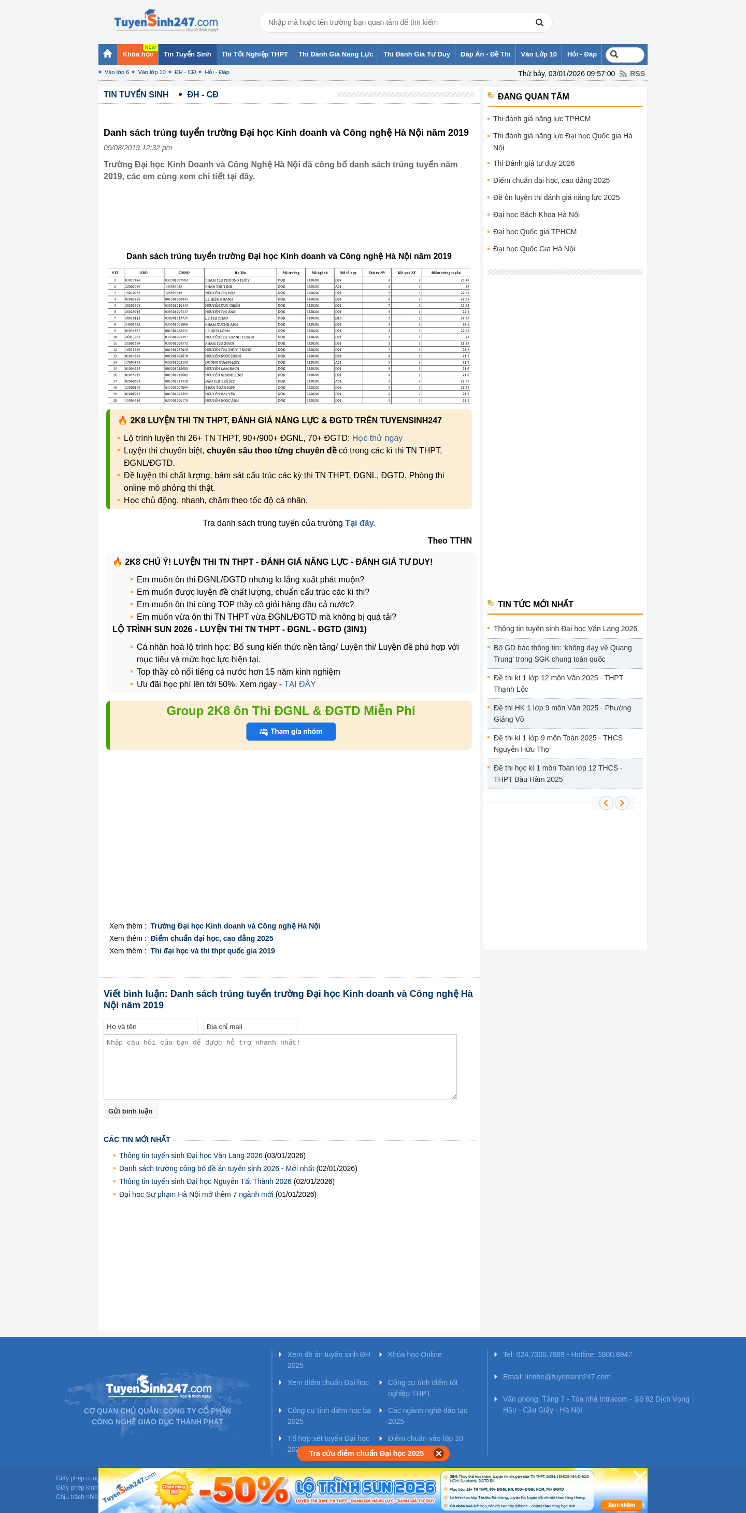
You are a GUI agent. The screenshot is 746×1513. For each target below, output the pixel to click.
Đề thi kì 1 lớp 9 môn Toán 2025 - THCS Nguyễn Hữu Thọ (558, 743)
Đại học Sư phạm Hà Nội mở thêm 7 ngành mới (196, 1194)
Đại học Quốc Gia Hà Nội (534, 249)
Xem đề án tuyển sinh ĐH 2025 (329, 1359)
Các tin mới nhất (137, 1139)
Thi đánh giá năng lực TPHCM (542, 119)
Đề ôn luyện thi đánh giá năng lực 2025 (556, 197)
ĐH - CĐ (185, 72)
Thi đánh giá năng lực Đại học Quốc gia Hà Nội (563, 142)
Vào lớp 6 (117, 72)
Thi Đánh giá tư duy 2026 (534, 163)
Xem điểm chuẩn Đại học (328, 1382)
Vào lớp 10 (151, 72)
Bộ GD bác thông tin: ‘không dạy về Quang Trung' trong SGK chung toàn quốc (563, 653)
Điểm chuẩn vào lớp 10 (425, 1438)
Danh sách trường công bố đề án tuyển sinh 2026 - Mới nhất (216, 1168)
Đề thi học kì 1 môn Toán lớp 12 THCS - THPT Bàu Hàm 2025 (558, 773)
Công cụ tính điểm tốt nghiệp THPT (423, 1387)
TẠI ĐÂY (300, 684)
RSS (637, 73)
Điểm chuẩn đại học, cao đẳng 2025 (551, 180)
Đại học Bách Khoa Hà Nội (536, 214)
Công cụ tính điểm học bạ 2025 (329, 1415)
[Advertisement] (292, 224)
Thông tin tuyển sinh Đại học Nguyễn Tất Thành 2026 (205, 1181)
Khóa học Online (415, 1354)
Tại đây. (360, 523)
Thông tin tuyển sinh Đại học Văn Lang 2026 (191, 1155)
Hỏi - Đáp (217, 72)
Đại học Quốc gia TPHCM (535, 231)
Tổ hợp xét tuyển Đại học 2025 (328, 1443)
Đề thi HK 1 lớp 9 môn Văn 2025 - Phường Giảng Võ (562, 713)
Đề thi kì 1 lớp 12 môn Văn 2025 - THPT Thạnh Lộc (558, 683)
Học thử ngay (377, 438)
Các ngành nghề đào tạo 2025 (428, 1415)
